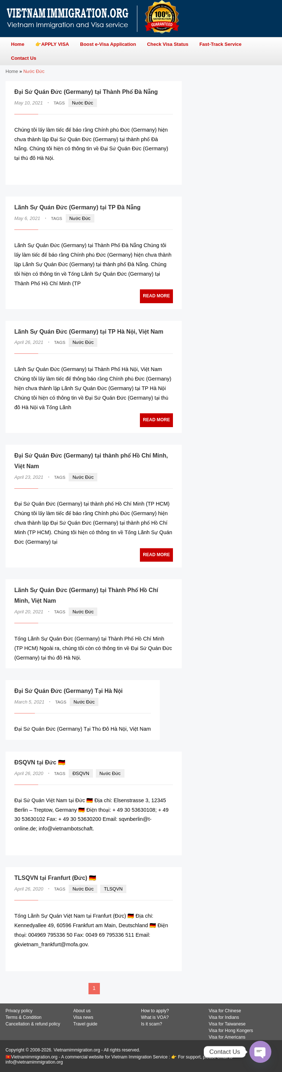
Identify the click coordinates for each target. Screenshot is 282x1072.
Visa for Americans (227, 1037)
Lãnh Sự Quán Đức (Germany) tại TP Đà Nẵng (77, 207)
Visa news (83, 1017)
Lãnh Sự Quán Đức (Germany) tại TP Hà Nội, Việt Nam (88, 331)
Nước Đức (82, 103)
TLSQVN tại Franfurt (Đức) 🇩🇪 (55, 878)
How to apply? (155, 1010)
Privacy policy (19, 1010)
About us (82, 1010)
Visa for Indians (224, 1017)
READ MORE (150, 172)
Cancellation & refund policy (33, 1024)
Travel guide (85, 1024)
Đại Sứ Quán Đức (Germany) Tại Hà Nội (68, 691)
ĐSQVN (80, 773)
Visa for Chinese (225, 1010)
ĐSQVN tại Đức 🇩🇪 (39, 762)
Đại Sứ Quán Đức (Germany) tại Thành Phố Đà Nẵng (86, 92)
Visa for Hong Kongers (231, 1030)
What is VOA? (155, 1017)
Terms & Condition (23, 1017)
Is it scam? (151, 1024)
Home (12, 71)
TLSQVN (113, 889)
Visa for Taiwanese (227, 1024)
